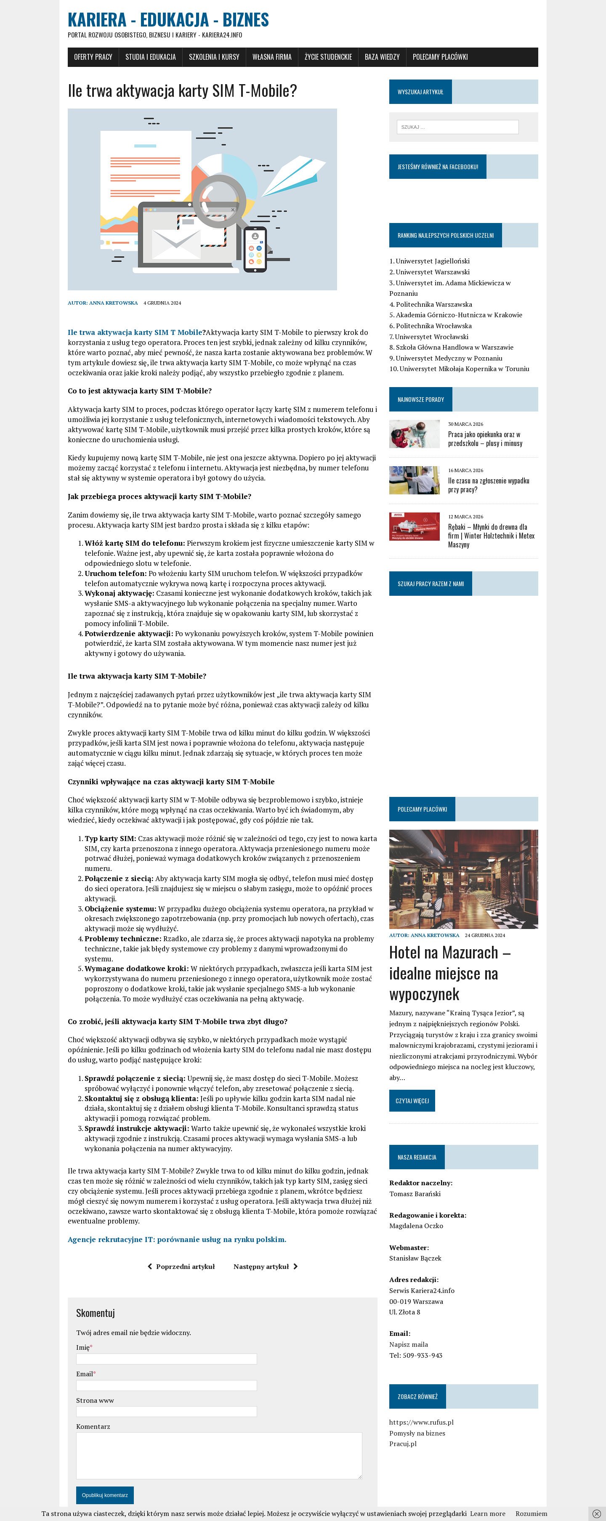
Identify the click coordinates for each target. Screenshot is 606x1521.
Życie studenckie (315, 58)
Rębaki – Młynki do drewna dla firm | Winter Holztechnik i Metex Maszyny (500, 522)
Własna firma (259, 58)
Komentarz (80, 1397)
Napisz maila (413, 1332)
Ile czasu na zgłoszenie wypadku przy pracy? (499, 476)
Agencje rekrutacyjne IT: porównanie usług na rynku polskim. (164, 1210)
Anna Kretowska (100, 303)
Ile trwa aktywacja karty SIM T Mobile (122, 333)
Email (71, 1344)
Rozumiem (532, 1513)
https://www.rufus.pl (426, 1410)
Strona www (82, 1370)
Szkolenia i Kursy (201, 58)
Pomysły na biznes (422, 1420)
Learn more (487, 1513)
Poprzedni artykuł (176, 1237)
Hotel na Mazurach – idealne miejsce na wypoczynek (455, 960)
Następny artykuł (261, 1237)
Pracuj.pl (407, 1431)
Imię (70, 1318)
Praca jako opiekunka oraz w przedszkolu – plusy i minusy (490, 429)
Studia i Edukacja (137, 58)
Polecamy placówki (427, 58)
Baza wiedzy (369, 58)
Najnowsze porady (425, 389)
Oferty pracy (80, 58)
